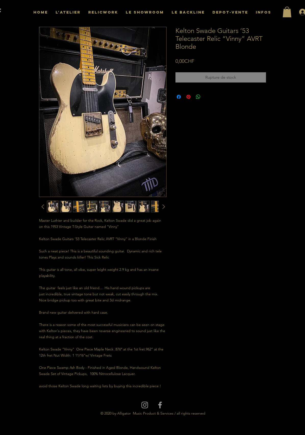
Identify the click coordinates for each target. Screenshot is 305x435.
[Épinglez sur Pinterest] (188, 97)
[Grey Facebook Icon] (160, 405)
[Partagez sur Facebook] (179, 97)
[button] (287, 12)
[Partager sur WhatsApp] (198, 97)
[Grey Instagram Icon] (144, 405)
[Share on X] (208, 97)
